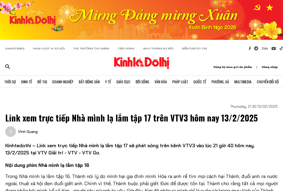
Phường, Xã (220, 81)
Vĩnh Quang (28, 131)
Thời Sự (10, 81)
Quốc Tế (199, 81)
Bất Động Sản (89, 81)
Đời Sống (142, 81)
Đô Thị (42, 81)
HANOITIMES (15, 48)
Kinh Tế (26, 81)
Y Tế (108, 81)
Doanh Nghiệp (62, 81)
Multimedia (242, 81)
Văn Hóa (160, 81)
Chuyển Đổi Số (268, 81)
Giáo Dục (123, 81)
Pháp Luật (180, 81)
